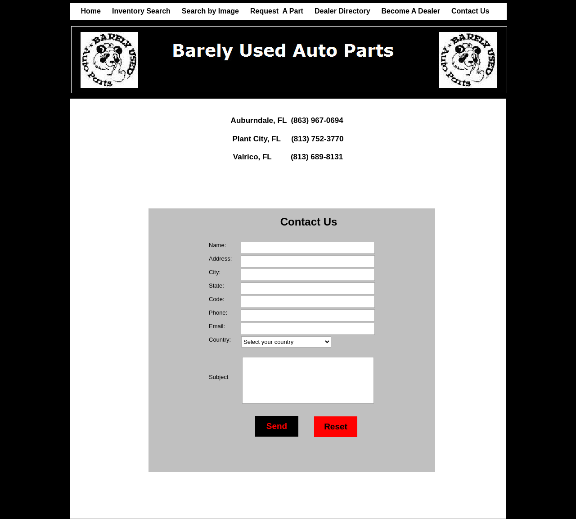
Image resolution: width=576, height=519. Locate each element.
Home (91, 11)
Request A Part (276, 11)
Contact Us (470, 11)
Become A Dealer (411, 11)
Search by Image (210, 11)
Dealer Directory (342, 11)
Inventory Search (141, 11)
